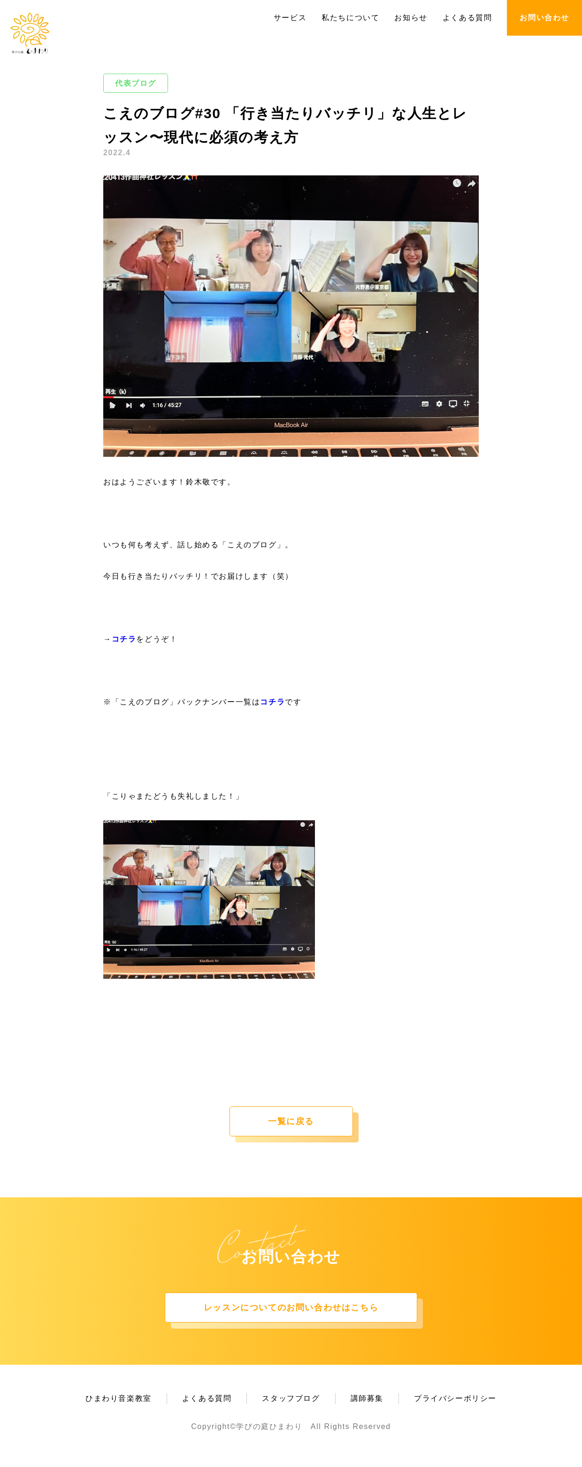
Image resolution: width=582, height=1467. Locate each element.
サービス (290, 18)
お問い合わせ (544, 18)
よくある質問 (467, 18)
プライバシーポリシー (455, 1398)
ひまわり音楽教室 (118, 1398)
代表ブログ (135, 83)
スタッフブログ (291, 1398)
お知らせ (410, 18)
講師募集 (367, 1398)
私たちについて (350, 18)
